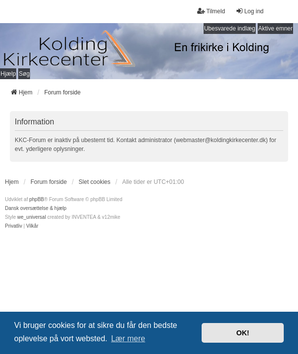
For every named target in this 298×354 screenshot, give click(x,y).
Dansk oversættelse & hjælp (35, 208)
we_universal (31, 217)
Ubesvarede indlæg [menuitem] (229, 28)
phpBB (36, 199)
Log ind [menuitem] (250, 11)
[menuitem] (13, 226)
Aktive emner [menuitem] (275, 28)
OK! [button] (242, 333)
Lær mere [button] (128, 338)
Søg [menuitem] (24, 73)
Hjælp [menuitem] (8, 73)
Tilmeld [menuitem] (211, 11)
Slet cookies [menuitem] (95, 181)
